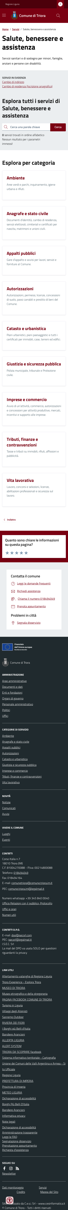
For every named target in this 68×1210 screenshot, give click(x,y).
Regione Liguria (12, 4)
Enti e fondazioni (12, 692)
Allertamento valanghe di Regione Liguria (27, 976)
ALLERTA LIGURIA (13, 1040)
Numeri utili (9, 915)
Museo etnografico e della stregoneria (25, 994)
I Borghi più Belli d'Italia (16, 1028)
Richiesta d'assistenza (15, 1150)
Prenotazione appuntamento (19, 1145)
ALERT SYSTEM (11, 1046)
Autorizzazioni (10, 753)
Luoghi (6, 834)
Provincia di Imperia (13, 1086)
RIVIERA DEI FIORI (13, 1023)
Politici (6, 710)
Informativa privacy (13, 1116)
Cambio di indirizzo (13, 82)
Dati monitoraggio (13, 1187)
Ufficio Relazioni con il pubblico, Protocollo (27, 903)
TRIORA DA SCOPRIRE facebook (21, 1052)
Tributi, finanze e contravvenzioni (22, 776)
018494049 (21, 873)
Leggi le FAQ (9, 1137)
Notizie (6, 802)
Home (5, 29)
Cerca (58, 127)
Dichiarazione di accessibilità (19, 1098)
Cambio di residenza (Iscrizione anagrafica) (27, 86)
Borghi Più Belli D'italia (15, 1104)
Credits (21, 1192)
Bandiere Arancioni (13, 1034)
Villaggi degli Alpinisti (14, 1011)
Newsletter (9, 1173)
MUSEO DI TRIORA (13, 988)
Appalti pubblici (11, 747)
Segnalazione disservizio (16, 1141)
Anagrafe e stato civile (15, 741)
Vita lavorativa (11, 782)
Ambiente (8, 736)
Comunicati (9, 808)
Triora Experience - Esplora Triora (21, 982)
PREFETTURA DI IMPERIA (17, 1081)
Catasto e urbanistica (15, 759)
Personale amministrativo (17, 704)
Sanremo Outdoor (13, 1017)
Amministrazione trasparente (19, 1132)
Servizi (15, 29)
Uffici (5, 716)
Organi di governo (12, 698)
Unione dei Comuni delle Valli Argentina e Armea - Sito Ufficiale (33, 1066)
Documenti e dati (12, 687)
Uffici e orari (9, 909)
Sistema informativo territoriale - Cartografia (29, 1057)
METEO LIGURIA (12, 1092)
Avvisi (5, 814)
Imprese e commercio (15, 770)
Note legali (8, 1121)
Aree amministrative (14, 681)
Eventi (6, 839)
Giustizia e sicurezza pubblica (19, 765)
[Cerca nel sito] (57, 15)
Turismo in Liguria (12, 1005)
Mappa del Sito (49, 1192)
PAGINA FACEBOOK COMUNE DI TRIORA (27, 999)
